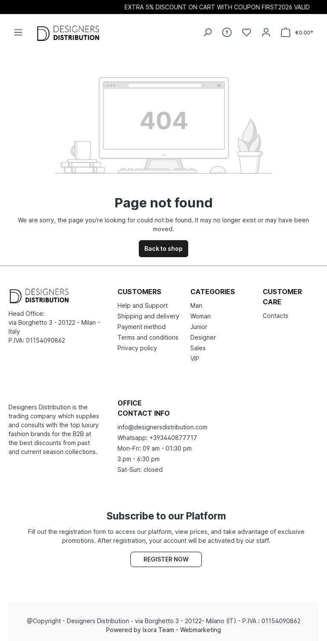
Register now (166, 559)
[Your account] (266, 32)
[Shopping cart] (297, 32)
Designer (203, 337)
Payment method (142, 326)
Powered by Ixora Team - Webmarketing (163, 629)
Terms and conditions (148, 337)
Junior (198, 326)
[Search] (207, 32)
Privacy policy (137, 348)
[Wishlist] (246, 32)
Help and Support (143, 305)
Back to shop (163, 248)
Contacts (275, 315)
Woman (200, 316)
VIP (194, 358)
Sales (198, 348)
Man (196, 305)
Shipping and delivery (148, 316)
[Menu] (18, 32)
